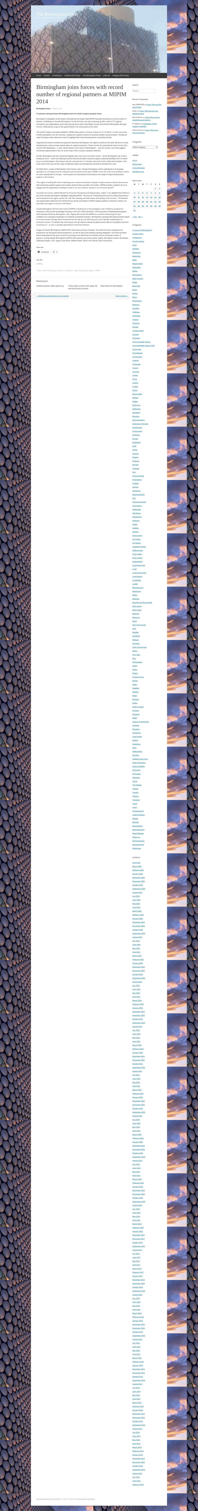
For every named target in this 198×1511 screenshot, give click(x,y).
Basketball (136, 267)
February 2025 (138, 915)
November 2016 (138, 1284)
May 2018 (136, 1216)
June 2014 (136, 1391)
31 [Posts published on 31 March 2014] (134, 211)
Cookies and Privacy (72, 75)
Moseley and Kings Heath (142, 603)
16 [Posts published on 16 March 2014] (160, 197)
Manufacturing (137, 588)
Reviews (135, 699)
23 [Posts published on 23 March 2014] (160, 202)
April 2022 (136, 1041)
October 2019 (137, 1153)
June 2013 (136, 1436)
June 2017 (136, 1257)
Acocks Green (137, 234)
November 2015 (138, 1328)
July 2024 (136, 941)
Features (135, 461)
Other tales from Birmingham (111, 286)
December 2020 (138, 1101)
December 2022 (138, 1012)
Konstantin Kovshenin (86, 1499)
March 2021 (137, 1090)
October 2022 (137, 1019)
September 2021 (138, 1068)
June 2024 (136, 945)
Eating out (136, 405)
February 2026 (138, 870)
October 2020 (137, 1108)
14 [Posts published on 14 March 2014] (151, 197)
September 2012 (138, 1470)
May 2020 (136, 1127)
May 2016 (136, 1306)
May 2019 (136, 1172)
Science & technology (140, 722)
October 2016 (137, 1287)
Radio (134, 684)
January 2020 (137, 1142)
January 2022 (137, 1053)
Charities (135, 308)
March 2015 (137, 1358)
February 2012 (138, 1485)
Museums (136, 617)
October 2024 (137, 930)
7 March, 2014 (57, 109)
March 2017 (137, 1269)
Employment (137, 428)
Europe (135, 439)
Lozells (135, 584)
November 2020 (138, 1105)
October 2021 (137, 1064)
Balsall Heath (137, 264)
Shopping (136, 729)
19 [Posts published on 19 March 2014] (143, 202)
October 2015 (137, 1332)
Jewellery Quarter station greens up (50, 286)
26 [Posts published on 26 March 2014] (143, 206)
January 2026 (137, 874)
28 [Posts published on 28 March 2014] (151, 206)
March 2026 (137, 866)
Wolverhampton (138, 841)
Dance (134, 390)
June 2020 (136, 1123)
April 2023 (136, 997)
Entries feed (137, 164)
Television (136, 778)
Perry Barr (136, 655)
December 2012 (138, 1459)
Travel (134, 804)
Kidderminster (137, 550)
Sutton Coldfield (138, 766)
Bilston (135, 271)
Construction (137, 357)
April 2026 (136, 863)
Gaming (135, 487)
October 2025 (137, 885)
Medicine (135, 599)
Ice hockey (136, 539)
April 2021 (136, 1086)
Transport (136, 800)
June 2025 (136, 900)
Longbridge (136, 580)
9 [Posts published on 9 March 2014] (159, 193)
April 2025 (136, 907)
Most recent (136, 606)
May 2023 (136, 993)
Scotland (135, 725)
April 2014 (136, 1399)
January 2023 (137, 1008)
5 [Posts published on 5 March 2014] (142, 193)
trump (134, 807)
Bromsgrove (137, 301)
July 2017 (136, 1254)
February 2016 (138, 1317)
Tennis (134, 781)
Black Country (137, 279)
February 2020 (138, 1138)
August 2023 (137, 982)
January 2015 (137, 1365)
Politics (135, 673)
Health (134, 524)
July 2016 (136, 1298)
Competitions (137, 353)
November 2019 (138, 1149)
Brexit (134, 297)
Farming (135, 454)
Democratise (137, 394)
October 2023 (137, 974)
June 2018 (136, 1213)
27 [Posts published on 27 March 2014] (147, 206)
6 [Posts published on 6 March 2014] (146, 193)
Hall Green (136, 513)
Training (135, 796)
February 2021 (138, 1094)
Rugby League (138, 707)
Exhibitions (69, 271)
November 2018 (138, 1194)
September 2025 (138, 889)
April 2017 (136, 1265)
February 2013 (138, 1451)
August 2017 (137, 1250)
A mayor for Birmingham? (142, 230)
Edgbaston (136, 409)
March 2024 (137, 956)
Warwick (135, 822)
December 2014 (138, 1369)
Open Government (139, 647)
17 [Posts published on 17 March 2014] (134, 202)
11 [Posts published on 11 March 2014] (139, 197)
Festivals (135, 468)
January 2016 (137, 1321)
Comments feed (138, 168)
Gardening (136, 491)
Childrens (136, 312)
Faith (134, 446)
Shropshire (136, 733)
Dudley (135, 401)
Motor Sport (136, 610)
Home (38, 75)
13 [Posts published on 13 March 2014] (147, 197)
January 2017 (137, 1276)
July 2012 (136, 1477)
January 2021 (137, 1097)
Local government (139, 573)
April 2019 (136, 1176)
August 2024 (137, 937)
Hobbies (135, 528)
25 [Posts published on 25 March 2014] (139, 206)
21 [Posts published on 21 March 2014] (151, 202)
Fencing (135, 465)
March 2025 (137, 911)
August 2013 (137, 1429)
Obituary (135, 640)
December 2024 (138, 922)
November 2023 (138, 971)
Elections (135, 416)
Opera (134, 651)
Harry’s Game (121, 296)
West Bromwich (138, 830)
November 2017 (138, 1239)
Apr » (140, 217)
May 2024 (136, 948)
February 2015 (138, 1362)
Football (135, 483)
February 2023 (138, 1004)
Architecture (137, 238)
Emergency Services (140, 424)
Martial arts (136, 591)
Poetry (134, 666)
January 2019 (137, 1187)
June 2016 (136, 1302)
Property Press (138, 677)
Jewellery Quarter (139, 547)
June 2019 (136, 1168)
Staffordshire (137, 752)
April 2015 (136, 1354)
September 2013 (138, 1425)
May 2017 (136, 1261)
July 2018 (136, 1209)
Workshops (136, 848)
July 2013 (136, 1432)
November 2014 (138, 1373)
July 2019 (136, 1164)
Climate (135, 327)
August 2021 (137, 1071)
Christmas (136, 316)
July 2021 (136, 1075)
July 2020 (136, 1120)
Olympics (135, 644)
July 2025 (136, 896)
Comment (136, 338)
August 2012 (137, 1473)
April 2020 (136, 1131)
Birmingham (53, 271)
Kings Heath (137, 554)
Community (136, 349)
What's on (136, 837)
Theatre (135, 789)
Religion (135, 692)
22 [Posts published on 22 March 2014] (155, 202)
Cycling (135, 383)
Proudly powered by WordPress (48, 1499)
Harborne (136, 521)
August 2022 (137, 1027)
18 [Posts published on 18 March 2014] (139, 202)
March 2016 (137, 1313)
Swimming (136, 770)
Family (134, 450)
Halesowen (136, 509)
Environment (137, 431)
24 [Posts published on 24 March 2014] (134, 206)
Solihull (135, 740)
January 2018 (137, 1231)
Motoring (135, 614)
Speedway (136, 744)
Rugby (134, 703)
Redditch (135, 688)
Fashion (135, 457)
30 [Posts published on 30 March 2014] (160, 206)
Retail (134, 696)
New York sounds (139, 625)
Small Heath (137, 737)
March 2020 (137, 1135)
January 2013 (137, 1455)
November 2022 (138, 1015)
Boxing (135, 293)
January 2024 (137, 963)
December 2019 (138, 1146)
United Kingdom (138, 815)
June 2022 (136, 1034)
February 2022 (138, 1049)
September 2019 (138, 1157)
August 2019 (137, 1161)
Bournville (136, 286)
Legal (134, 569)
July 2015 (136, 1343)
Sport (134, 748)
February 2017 (138, 1272)
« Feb (134, 217)
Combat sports (138, 331)
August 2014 (137, 1384)
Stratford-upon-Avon (140, 759)
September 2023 (138, 978)
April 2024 (136, 952)
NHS (134, 629)
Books (134, 282)
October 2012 (137, 1466)
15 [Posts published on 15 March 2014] (155, 197)
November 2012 (138, 1462)
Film (134, 472)
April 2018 (136, 1220)
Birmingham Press (43, 109)
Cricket (135, 375)
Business (61, 271)
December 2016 (138, 1280)
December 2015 (138, 1324)
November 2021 (138, 1060)
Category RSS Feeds (120, 75)
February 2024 (138, 960)
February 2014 (138, 1406)
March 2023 (137, 1000)
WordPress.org (138, 172)
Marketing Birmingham (86, 271)
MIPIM (97, 271)
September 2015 (138, 1336)
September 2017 (138, 1246)
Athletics (135, 249)
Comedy (135, 334)
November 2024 (138, 926)
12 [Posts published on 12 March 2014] (143, 197)
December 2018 (138, 1190)
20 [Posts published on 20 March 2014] (147, 202)
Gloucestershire (138, 495)
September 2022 (138, 1023)
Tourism (135, 792)
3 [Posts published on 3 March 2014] (134, 193)
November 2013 (138, 1418)
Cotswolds (136, 364)
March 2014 (137, 1403)
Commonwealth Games (141, 342)
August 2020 (137, 1116)
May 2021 (136, 1082)
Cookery (135, 360)
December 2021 (138, 1056)
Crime (134, 379)
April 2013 (136, 1444)
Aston (134, 245)
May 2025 (136, 904)
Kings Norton (137, 558)
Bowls (134, 290)
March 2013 (137, 1447)
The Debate (136, 785)
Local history (137, 576)
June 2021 (136, 1079)
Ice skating (136, 543)
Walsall (135, 819)
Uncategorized (138, 811)
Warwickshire (137, 826)
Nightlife (135, 632)
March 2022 (137, 1045)
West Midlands (138, 833)
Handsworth (137, 517)
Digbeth (135, 398)
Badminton (136, 256)
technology (136, 774)
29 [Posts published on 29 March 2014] (155, 206)
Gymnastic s (137, 506)
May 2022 (136, 1038)
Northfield (136, 636)
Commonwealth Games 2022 (143, 346)
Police (134, 670)
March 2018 (137, 1224)
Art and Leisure (138, 241)
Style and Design (138, 763)
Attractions (136, 252)
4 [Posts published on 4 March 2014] (138, 193)
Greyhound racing (139, 502)
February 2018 (138, 1228)
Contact (47, 75)
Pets (134, 658)
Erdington (136, 435)
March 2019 (137, 1179)
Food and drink (138, 476)
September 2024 (138, 933)
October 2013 (137, 1421)
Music (134, 621)
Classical (135, 323)
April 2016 (136, 1310)
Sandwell (135, 714)
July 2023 (136, 986)
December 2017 (138, 1235)
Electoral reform (138, 420)
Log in (134, 160)
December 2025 (138, 878)
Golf (134, 498)
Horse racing (137, 536)
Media (134, 595)
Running (135, 711)
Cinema (135, 320)
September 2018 (138, 1202)
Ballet (134, 260)
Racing (135, 681)
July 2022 (136, 1030)
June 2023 (136, 989)
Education (136, 413)
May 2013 (136, 1440)
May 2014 (136, 1395)
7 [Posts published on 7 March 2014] (151, 193)
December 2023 (138, 967)
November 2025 (138, 881)
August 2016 (137, 1295)
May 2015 (136, 1351)
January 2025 (137, 919)
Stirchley (135, 755)
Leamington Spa (138, 565)
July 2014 (136, 1388)
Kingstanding (137, 562)
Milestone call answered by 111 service (52, 296)
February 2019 (138, 1183)
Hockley (135, 532)
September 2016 (138, 1291)
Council (135, 368)
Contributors (57, 75)
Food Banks (137, 480)
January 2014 (137, 1410)
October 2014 (137, 1377)
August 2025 (137, 892)
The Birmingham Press (57, 14)
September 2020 (138, 1112)
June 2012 (136, 1481)
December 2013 (138, 1414)
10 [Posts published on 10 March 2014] (134, 197)
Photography (137, 662)
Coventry (135, 372)
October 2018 (137, 1198)
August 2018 (137, 1205)
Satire (134, 718)
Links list (106, 75)
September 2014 (138, 1380)
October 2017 (137, 1243)
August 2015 (137, 1339)
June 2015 (136, 1347)
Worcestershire (138, 845)
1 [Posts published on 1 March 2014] (155, 189)
